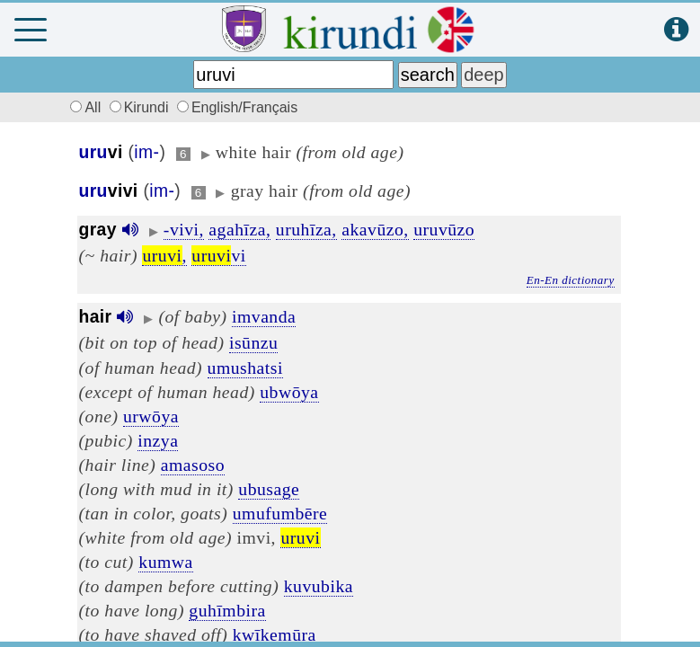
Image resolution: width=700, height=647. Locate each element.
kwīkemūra (274, 634)
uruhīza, (306, 229)
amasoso (193, 464)
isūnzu (253, 342)
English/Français (237, 107)
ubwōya (289, 392)
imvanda (264, 316)
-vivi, (184, 229)
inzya (157, 440)
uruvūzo (443, 229)
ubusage (268, 489)
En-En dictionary (571, 280)
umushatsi (245, 367)
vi (218, 255)
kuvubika (318, 586)
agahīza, (239, 229)
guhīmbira (227, 610)
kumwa (165, 562)
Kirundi (141, 107)
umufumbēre (280, 513)
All (83, 107)
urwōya (151, 416)
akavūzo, (375, 229)
